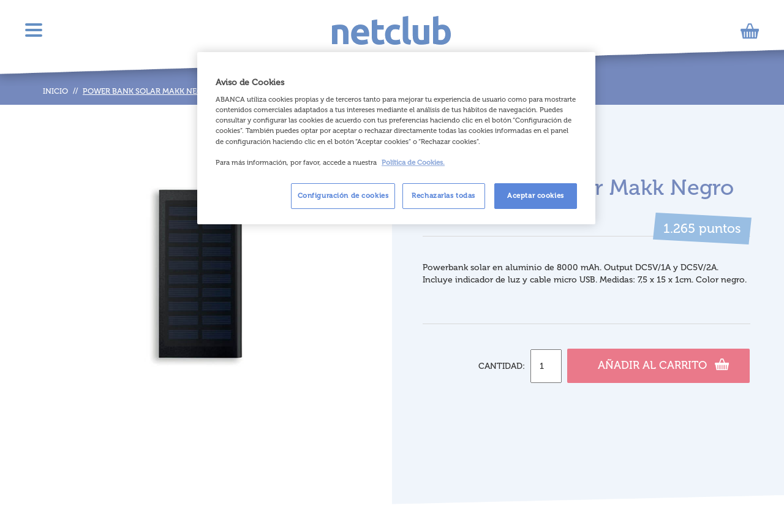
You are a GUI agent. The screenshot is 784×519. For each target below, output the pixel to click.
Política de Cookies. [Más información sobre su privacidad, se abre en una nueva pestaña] (413, 162)
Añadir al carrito (663, 364)
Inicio (55, 91)
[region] (396, 138)
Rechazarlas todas (443, 195)
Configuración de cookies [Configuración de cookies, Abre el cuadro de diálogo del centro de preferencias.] (343, 195)
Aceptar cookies (535, 195)
